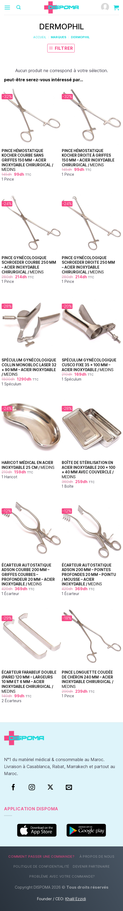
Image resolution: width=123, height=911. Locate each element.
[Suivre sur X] (50, 787)
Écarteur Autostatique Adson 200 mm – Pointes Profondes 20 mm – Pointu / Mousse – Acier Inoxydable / (89, 574)
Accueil (39, 37)
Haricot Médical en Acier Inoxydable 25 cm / (28, 465)
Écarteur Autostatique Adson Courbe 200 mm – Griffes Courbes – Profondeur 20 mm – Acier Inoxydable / (28, 574)
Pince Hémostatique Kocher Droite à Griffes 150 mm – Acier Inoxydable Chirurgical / (88, 158)
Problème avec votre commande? (62, 876)
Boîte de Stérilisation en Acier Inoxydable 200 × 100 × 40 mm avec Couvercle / (88, 469)
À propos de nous (97, 856)
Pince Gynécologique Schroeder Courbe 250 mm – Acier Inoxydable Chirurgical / (29, 265)
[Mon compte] (105, 7)
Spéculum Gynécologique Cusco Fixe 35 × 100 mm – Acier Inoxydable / (89, 365)
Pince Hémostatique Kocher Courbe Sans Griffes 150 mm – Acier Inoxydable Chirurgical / (27, 160)
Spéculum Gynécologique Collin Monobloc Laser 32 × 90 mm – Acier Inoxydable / (29, 367)
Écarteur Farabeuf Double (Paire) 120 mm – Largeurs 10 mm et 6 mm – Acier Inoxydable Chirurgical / (29, 682)
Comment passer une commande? (41, 856)
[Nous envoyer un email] (69, 787)
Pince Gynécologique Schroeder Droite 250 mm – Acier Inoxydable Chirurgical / (88, 265)
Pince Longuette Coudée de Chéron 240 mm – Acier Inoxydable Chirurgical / (87, 679)
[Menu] (7, 7)
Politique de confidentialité (41, 866)
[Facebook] (13, 787)
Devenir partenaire (91, 866)
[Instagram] (32, 787)
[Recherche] (18, 7)
